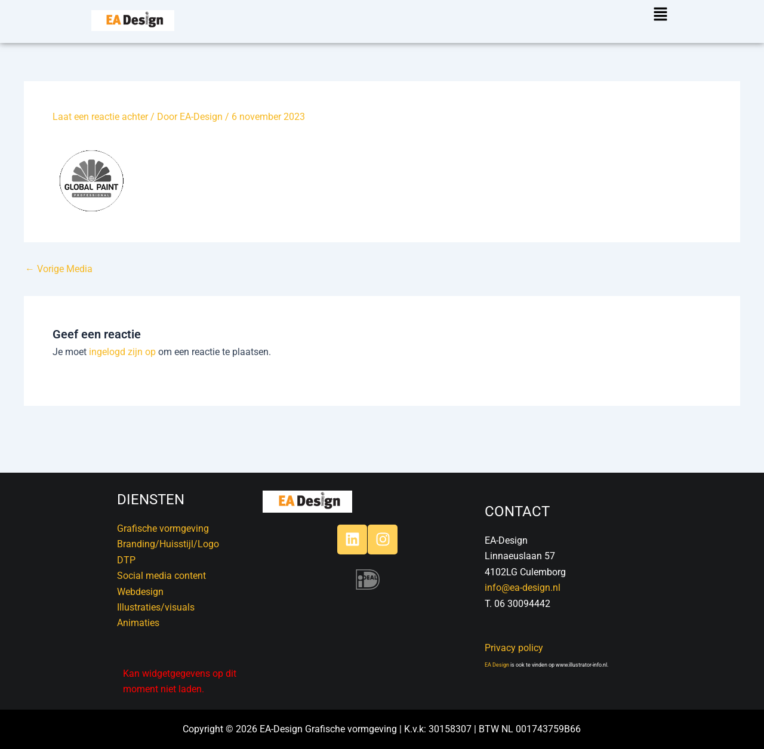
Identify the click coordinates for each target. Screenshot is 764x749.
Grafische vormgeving (163, 528)
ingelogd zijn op (122, 351)
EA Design (497, 665)
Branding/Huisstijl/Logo (168, 544)
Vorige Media (59, 269)
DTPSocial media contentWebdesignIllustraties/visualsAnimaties (161, 591)
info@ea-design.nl (522, 587)
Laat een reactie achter (100, 116)
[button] (656, 15)
